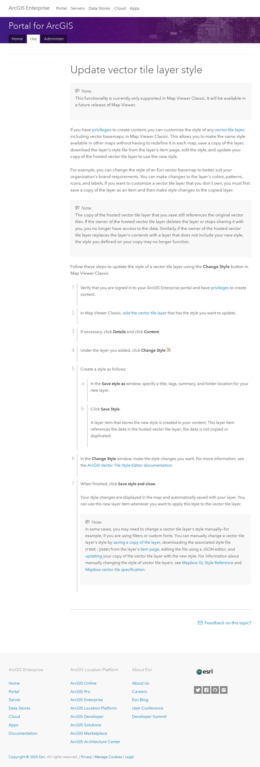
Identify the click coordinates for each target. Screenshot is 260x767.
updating (93, 556)
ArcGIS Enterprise (29, 8)
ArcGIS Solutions (85, 724)
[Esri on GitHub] (215, 690)
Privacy (86, 757)
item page (149, 549)
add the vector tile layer (145, 313)
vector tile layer (229, 129)
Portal (61, 8)
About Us (140, 683)
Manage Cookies (108, 757)
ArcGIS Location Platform (93, 708)
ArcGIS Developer (87, 716)
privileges (101, 129)
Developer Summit (149, 716)
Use (33, 38)
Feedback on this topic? (228, 622)
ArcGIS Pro (80, 691)
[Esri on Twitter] (198, 690)
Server (15, 699)
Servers (78, 8)
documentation (129, 465)
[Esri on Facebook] (206, 690)
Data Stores (99, 8)
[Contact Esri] (224, 690)
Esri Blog (140, 699)
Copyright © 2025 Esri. (27, 757)
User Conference (147, 708)
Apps (134, 8)
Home (17, 38)
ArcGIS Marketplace (88, 733)
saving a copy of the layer (136, 542)
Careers (139, 691)
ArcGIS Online (83, 683)
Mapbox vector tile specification (114, 569)
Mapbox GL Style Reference (207, 562)
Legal (129, 757)
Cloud (120, 8)
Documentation (23, 733)
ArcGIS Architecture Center (95, 741)
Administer (54, 38)
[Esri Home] (204, 672)
